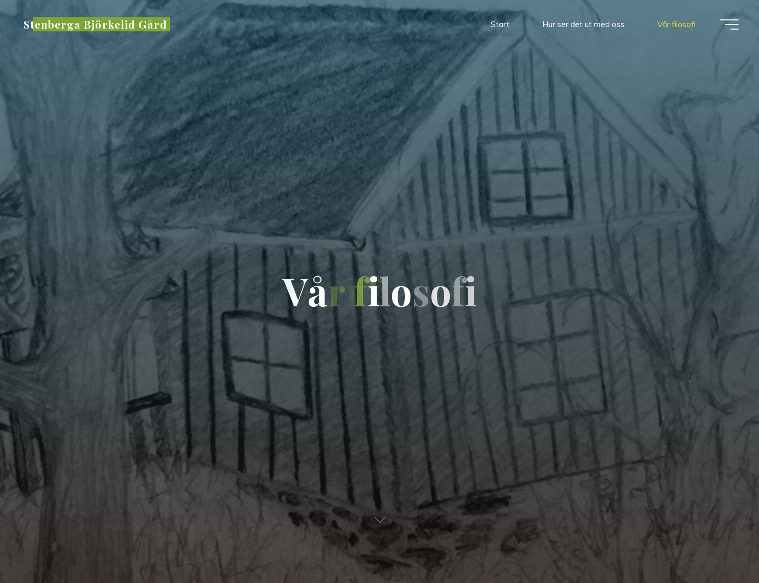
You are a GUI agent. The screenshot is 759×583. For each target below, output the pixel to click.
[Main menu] (729, 24)
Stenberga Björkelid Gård (95, 24)
